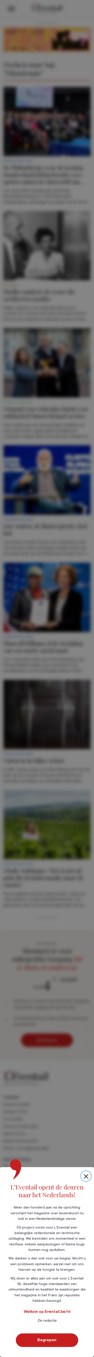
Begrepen (46, 1340)
